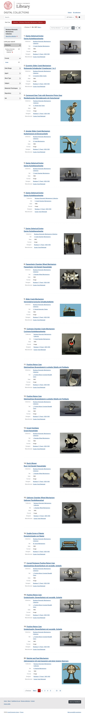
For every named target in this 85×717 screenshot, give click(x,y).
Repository (8, 93)
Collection (8, 45)
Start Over (7, 22)
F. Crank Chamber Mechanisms (41, 46)
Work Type (8, 78)
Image (6, 62)
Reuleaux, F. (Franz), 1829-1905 (41, 54)
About (9, 701)
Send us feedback (75, 702)
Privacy (21, 712)
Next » (39, 27)
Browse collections (25, 701)
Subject (7, 83)
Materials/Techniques (11, 88)
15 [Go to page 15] (56, 690)
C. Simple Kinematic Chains (40, 309)
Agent (6, 73)
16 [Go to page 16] (60, 690)
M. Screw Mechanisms (39, 543)
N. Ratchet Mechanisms (40, 668)
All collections (76, 12)
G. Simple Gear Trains (39, 105)
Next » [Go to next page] (35, 690)
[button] (29, 22)
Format (7, 58)
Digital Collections (16, 12)
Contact (33, 701)
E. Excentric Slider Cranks (40, 76)
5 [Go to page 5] (50, 690)
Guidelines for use (16, 701)
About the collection (11, 36)
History (70, 12)
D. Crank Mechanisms (39, 141)
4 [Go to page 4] (47, 690)
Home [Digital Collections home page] (5, 701)
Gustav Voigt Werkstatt (39, 57)
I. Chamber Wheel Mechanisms (41, 274)
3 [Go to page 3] (44, 690)
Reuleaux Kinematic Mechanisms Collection (46, 198)
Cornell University (8, 5)
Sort (55, 28)
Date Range (8, 68)
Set (6, 98)
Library (23, 5)
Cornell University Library (13, 712)
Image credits (7, 704)
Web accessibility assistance (74, 712)
